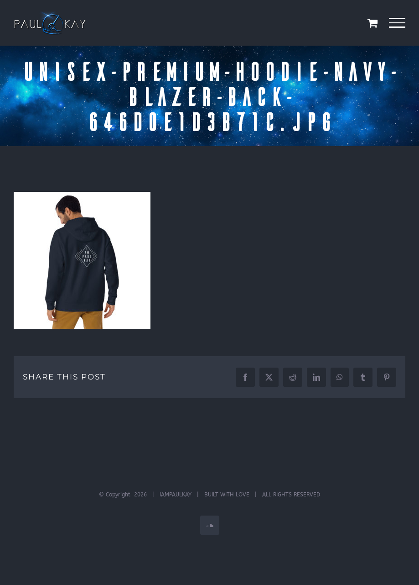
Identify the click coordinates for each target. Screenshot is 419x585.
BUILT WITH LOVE (226, 494)
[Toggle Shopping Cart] (372, 22)
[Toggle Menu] (397, 23)
